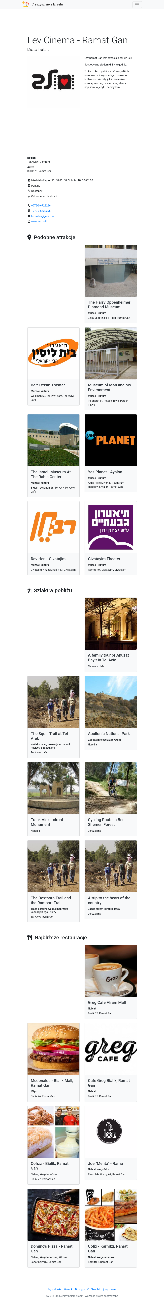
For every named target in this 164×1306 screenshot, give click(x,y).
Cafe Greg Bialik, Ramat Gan (109, 1083)
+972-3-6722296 (41, 210)
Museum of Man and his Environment (109, 387)
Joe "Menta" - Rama (105, 1163)
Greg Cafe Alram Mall (107, 1002)
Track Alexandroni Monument (47, 822)
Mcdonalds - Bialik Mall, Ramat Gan (52, 1083)
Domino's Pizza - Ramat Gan (52, 1248)
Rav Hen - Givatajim (48, 559)
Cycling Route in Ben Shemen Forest (106, 822)
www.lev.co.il (38, 221)
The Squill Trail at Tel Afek (49, 736)
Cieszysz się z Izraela (47, 4)
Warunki (68, 1289)
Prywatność (55, 1289)
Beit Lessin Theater (48, 385)
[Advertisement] (82, 24)
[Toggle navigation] (137, 4)
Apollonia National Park (109, 733)
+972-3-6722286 (41, 205)
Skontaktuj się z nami (103, 1289)
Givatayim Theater (104, 559)
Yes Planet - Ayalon (105, 472)
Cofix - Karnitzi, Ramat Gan (108, 1248)
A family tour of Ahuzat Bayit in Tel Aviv (108, 657)
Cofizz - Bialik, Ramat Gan (50, 1166)
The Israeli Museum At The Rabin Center (51, 474)
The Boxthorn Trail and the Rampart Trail (51, 900)
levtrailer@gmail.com (43, 216)
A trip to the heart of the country (109, 900)
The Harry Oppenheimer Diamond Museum (109, 304)
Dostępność (82, 1289)
